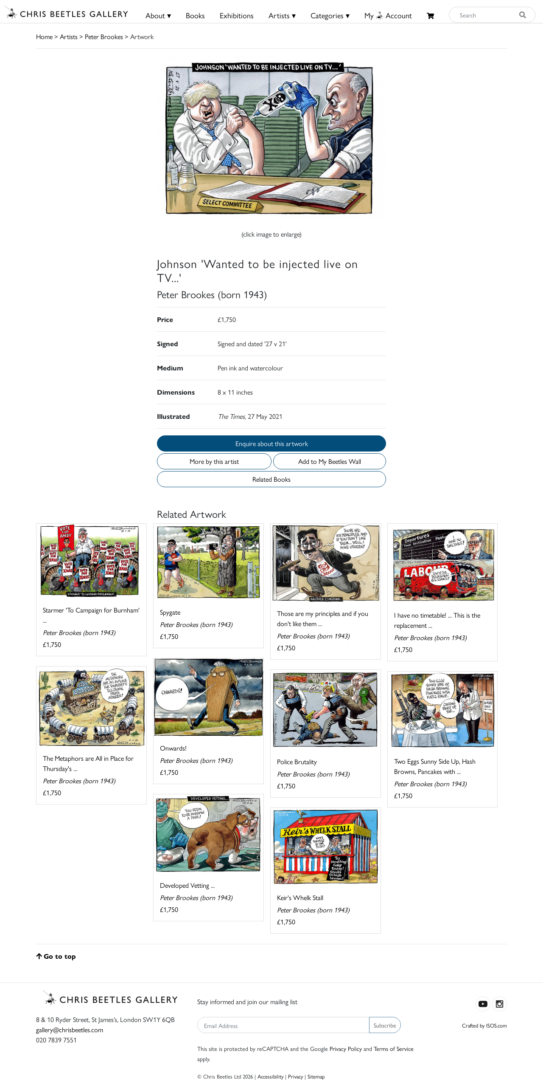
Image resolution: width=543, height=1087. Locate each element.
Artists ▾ (282, 15)
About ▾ (158, 15)
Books (195, 15)
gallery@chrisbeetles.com (69, 1029)
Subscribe (385, 1025)
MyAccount (388, 15)
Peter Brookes (104, 36)
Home (44, 36)
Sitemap (316, 1076)
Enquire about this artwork (271, 443)
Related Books (271, 479)
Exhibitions (237, 15)
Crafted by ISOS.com (484, 1025)
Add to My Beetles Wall (329, 461)
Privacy (295, 1076)
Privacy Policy (346, 1048)
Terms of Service (394, 1048)
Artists (69, 36)
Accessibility (270, 1076)
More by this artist (214, 461)
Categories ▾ (330, 15)
